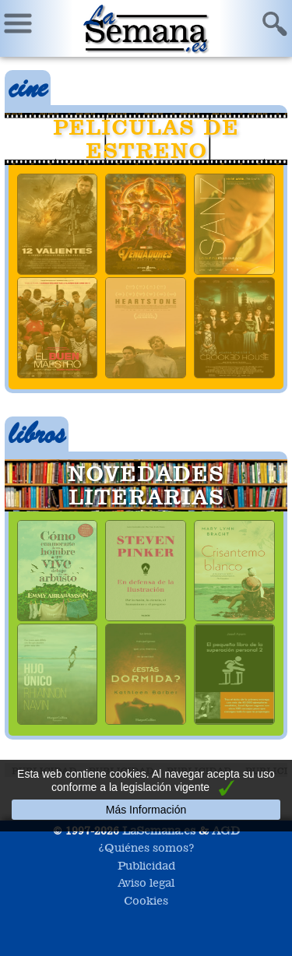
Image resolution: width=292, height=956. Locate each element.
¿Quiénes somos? (146, 847)
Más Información (146, 809)
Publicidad (146, 865)
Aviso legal (146, 882)
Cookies (146, 900)
